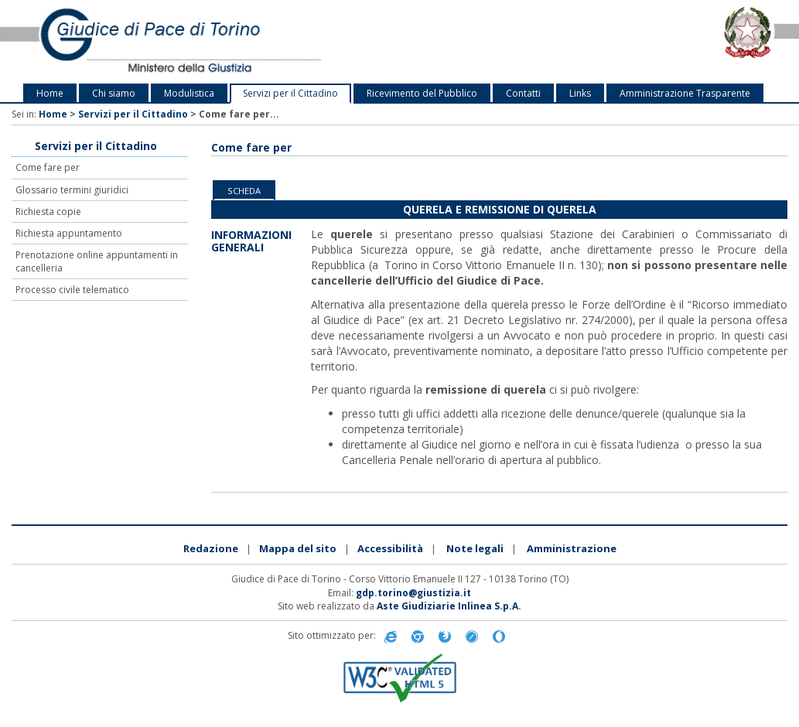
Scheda (244, 190)
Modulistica (189, 93)
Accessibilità (390, 548)
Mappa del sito (297, 548)
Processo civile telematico (72, 289)
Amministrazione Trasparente (685, 93)
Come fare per (47, 167)
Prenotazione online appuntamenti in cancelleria (96, 261)
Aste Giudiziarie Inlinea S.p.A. (449, 606)
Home (49, 93)
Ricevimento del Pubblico (422, 93)
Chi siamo (113, 93)
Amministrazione (571, 548)
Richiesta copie (48, 211)
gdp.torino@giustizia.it (413, 592)
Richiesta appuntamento (68, 233)
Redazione (210, 548)
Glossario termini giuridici (71, 189)
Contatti (523, 93)
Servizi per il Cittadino (290, 93)
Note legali (475, 548)
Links (580, 93)
